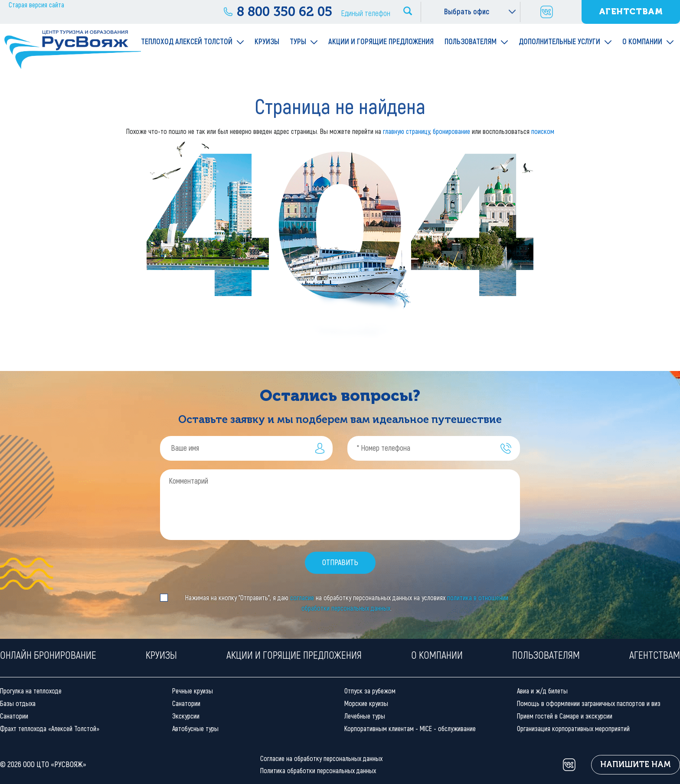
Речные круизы (192, 691)
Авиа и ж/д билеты (542, 691)
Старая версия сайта (36, 5)
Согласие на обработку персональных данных (321, 759)
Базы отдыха (18, 703)
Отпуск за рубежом (370, 691)
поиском (542, 131)
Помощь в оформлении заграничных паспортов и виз (588, 703)
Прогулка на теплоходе (31, 691)
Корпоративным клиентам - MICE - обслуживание (410, 729)
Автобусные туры (195, 729)
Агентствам (631, 11)
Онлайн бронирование (48, 655)
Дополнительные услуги (559, 41)
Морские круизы (366, 703)
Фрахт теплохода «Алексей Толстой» (49, 729)
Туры (298, 41)
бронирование (451, 131)
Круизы (267, 41)
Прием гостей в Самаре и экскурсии (564, 716)
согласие (302, 598)
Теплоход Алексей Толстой (186, 41)
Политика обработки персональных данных (318, 771)
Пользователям (471, 41)
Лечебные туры (364, 716)
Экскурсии (185, 716)
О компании (642, 41)
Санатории (14, 716)
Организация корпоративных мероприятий (573, 729)
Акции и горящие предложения (381, 41)
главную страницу (406, 131)
